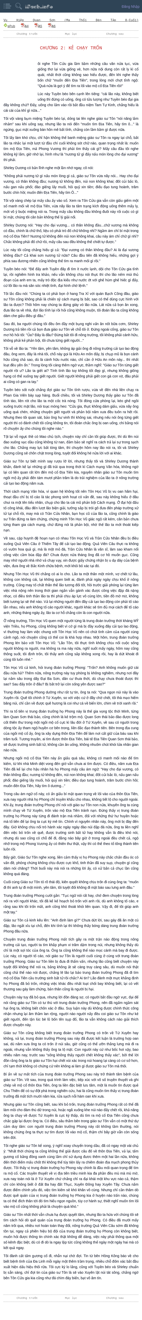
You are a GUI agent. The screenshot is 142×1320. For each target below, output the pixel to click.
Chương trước (27, 34)
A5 (38, 26)
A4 (25, 26)
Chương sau (114, 34)
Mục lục (71, 34)
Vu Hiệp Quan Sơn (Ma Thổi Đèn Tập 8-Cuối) (71, 20)
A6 (52, 26)
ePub (9, 26)
